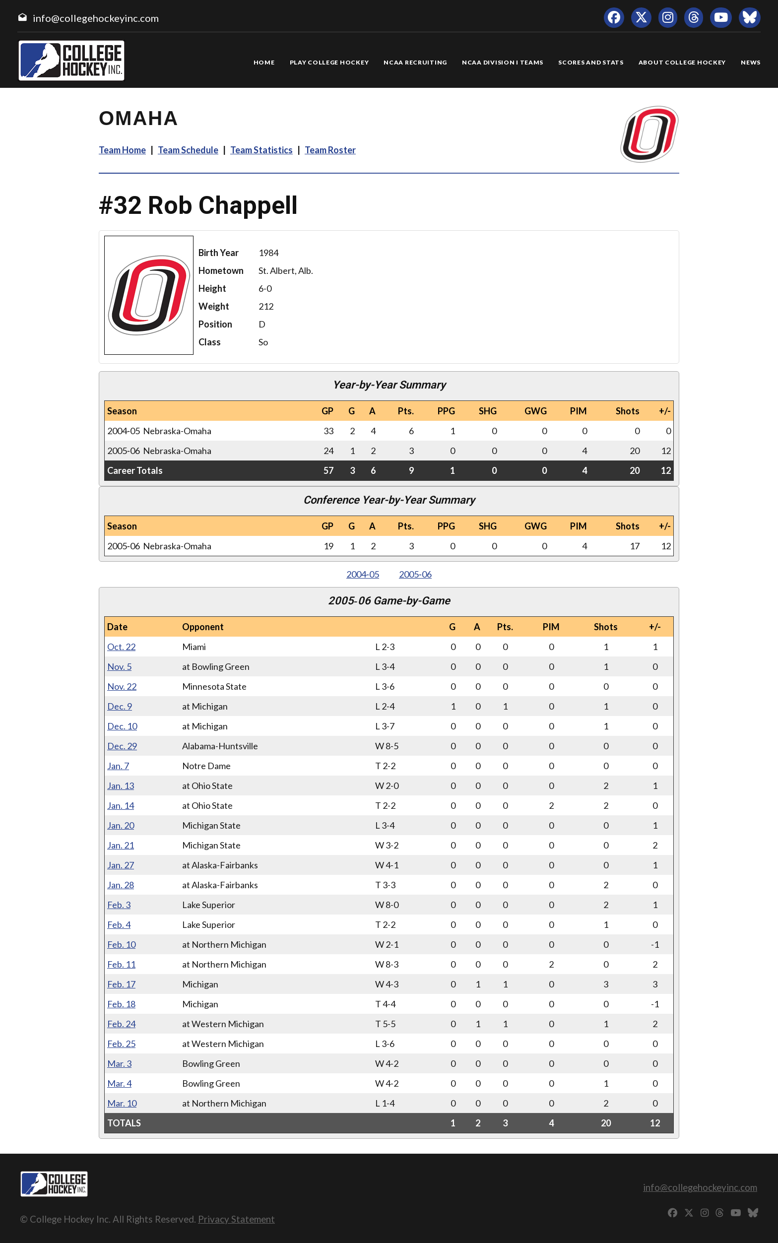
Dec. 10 (122, 725)
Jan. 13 (120, 785)
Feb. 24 (121, 1023)
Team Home (122, 149)
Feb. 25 (121, 1043)
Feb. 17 (121, 984)
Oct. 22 (121, 646)
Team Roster (330, 149)
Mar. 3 (119, 1063)
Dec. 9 (119, 706)
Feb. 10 (121, 944)
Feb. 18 (121, 1003)
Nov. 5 (119, 666)
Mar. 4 (119, 1083)
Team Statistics (261, 149)
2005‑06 (415, 574)
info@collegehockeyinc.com (96, 18)
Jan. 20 (120, 825)
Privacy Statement (236, 1219)
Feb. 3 (118, 904)
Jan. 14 (120, 805)
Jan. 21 (120, 845)
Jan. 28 (120, 884)
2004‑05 (362, 574)
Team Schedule (188, 149)
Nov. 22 (121, 686)
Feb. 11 (121, 964)
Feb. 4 (118, 924)
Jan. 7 (118, 765)
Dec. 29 (122, 745)
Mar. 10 (121, 1103)
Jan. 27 (120, 864)
